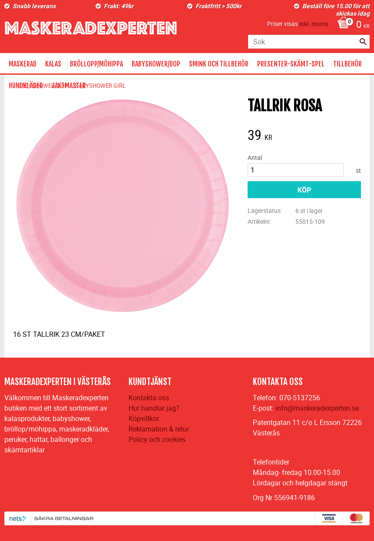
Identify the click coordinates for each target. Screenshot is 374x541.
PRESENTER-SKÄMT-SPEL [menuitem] (290, 64)
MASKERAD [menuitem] (22, 64)
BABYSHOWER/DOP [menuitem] (156, 64)
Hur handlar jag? (154, 408)
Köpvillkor (144, 418)
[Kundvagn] (351, 25)
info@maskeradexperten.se (317, 408)
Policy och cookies (157, 439)
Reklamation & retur (159, 429)
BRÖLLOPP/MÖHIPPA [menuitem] (96, 64)
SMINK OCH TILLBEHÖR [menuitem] (218, 64)
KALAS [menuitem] (53, 64)
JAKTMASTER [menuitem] (69, 85)
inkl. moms (313, 24)
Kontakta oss (149, 397)
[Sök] (363, 41)
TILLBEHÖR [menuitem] (347, 64)
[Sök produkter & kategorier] (309, 42)
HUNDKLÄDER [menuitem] (26, 85)
